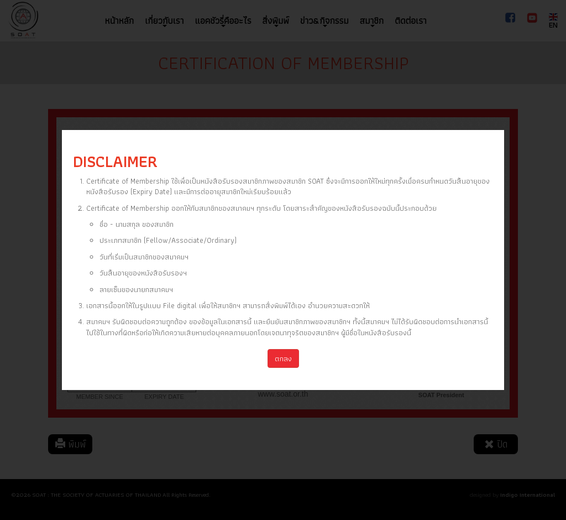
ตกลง (283, 358)
